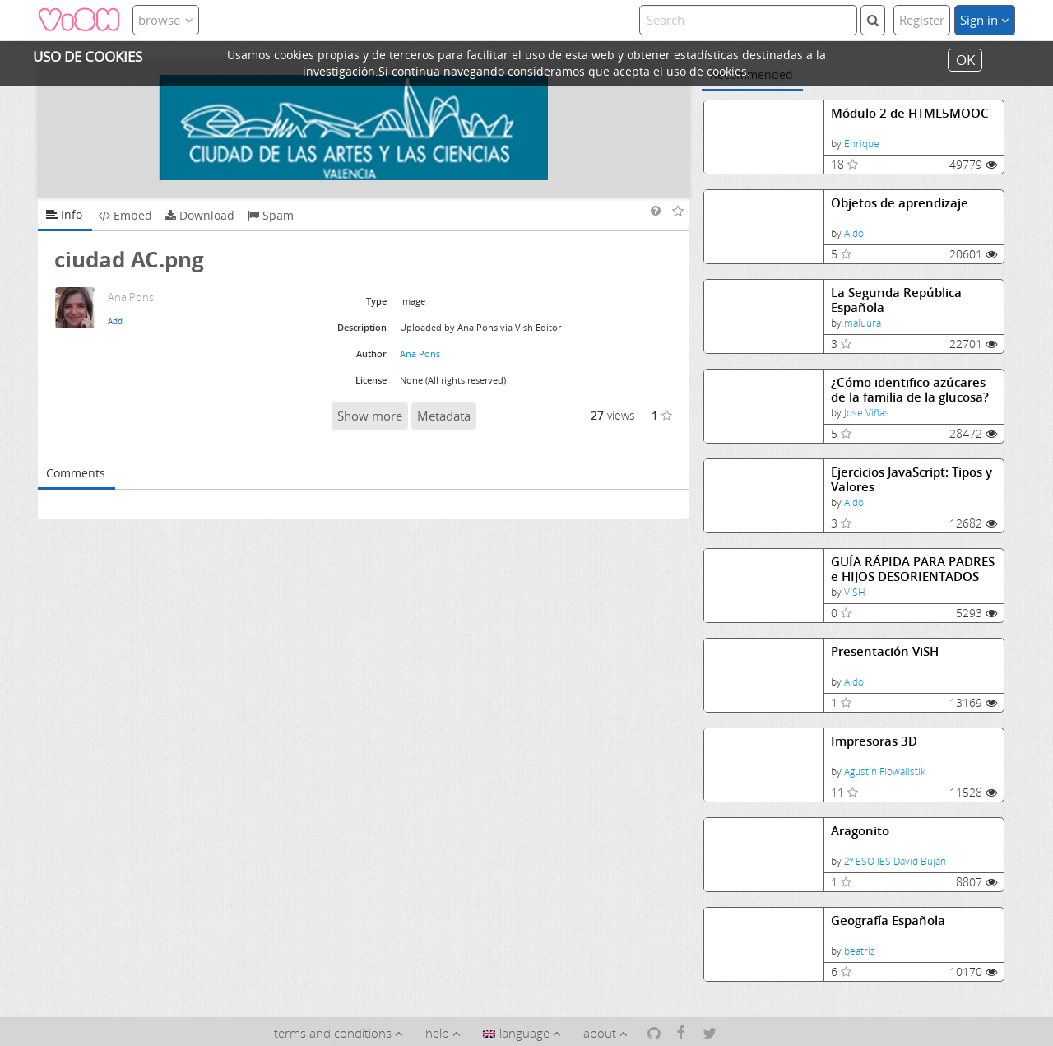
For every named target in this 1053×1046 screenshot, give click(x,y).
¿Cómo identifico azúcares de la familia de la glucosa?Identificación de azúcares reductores (910, 389)
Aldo (854, 233)
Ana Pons (420, 353)
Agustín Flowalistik (884, 772)
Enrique (861, 144)
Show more (369, 415)
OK (965, 59)
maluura (862, 323)
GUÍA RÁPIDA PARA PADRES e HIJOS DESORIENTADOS (913, 569)
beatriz (859, 951)
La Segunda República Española (896, 300)
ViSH (854, 592)
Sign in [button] (984, 20)
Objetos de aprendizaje (899, 203)
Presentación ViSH (885, 651)
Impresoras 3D (874, 741)
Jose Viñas (866, 413)
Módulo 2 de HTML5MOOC (910, 113)
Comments (75, 473)
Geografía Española (888, 920)
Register (921, 20)
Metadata (444, 415)
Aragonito (860, 831)
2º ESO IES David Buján (895, 861)
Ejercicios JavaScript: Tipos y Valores (911, 479)
